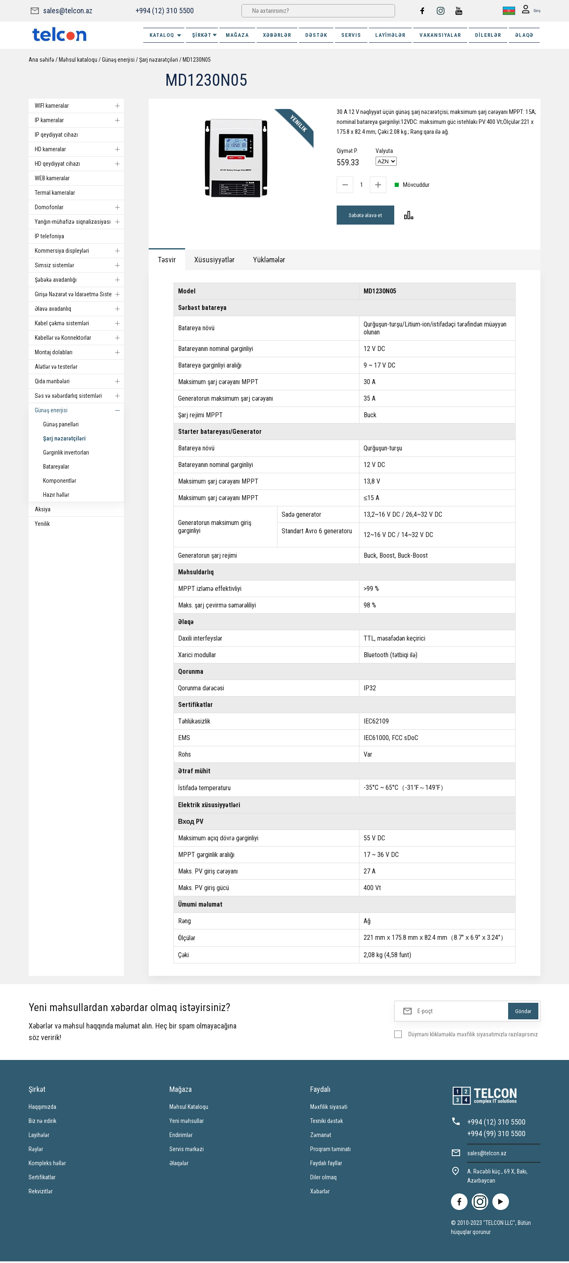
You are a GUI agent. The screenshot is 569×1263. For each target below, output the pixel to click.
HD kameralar (79, 149)
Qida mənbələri (79, 381)
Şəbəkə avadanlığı (79, 280)
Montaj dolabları (79, 352)
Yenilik (42, 523)
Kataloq (165, 35)
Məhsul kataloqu (78, 59)
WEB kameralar (52, 178)
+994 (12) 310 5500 (164, 10)
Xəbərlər (320, 1193)
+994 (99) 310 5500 (496, 1135)
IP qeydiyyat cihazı (56, 134)
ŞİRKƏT (205, 35)
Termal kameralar (55, 192)
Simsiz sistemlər (79, 265)
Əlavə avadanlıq (79, 309)
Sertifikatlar (42, 1179)
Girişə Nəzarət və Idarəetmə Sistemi (79, 294)
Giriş (529, 11)
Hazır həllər (56, 494)
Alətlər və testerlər (56, 366)
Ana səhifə (41, 59)
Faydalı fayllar (326, 1164)
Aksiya (43, 509)
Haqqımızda (42, 1108)
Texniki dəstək (326, 1122)
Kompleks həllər (47, 1164)
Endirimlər (181, 1136)
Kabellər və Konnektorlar (79, 338)
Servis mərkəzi (186, 1150)
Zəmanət (320, 1136)
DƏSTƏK (316, 35)
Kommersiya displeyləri (79, 251)
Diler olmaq (323, 1179)
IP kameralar (79, 120)
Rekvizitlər (41, 1193)
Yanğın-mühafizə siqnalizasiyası (79, 222)
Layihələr (390, 35)
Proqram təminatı (330, 1150)
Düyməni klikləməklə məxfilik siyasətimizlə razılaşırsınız (473, 1036)
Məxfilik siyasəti (328, 1108)
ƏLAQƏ (524, 35)
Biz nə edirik (42, 1122)
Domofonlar (79, 207)
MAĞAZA (237, 35)
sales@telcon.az (67, 10)
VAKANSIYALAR (440, 35)
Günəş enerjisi (118, 59)
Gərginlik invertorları (66, 452)
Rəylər (36, 1150)
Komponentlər (59, 480)
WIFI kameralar (79, 106)
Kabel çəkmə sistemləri (79, 323)
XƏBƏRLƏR (277, 35)
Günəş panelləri (61, 424)
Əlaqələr (178, 1164)
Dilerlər (488, 35)
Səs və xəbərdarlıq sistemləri (79, 396)
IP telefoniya (49, 236)
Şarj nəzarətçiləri (158, 59)
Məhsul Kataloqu (188, 1108)
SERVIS (351, 35)
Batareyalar (56, 466)
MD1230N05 (197, 59)
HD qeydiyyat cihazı (79, 164)
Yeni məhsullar (186, 1122)
